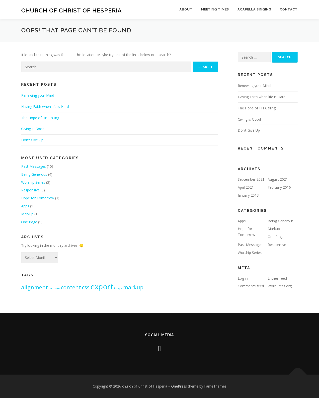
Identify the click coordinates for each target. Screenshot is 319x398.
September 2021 (251, 179)
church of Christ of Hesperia (71, 10)
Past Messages (33, 166)
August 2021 (278, 179)
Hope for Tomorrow (37, 198)
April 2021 (246, 187)
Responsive (30, 190)
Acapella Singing (254, 9)
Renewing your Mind (37, 95)
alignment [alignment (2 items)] (34, 287)
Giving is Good (32, 128)
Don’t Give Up (32, 140)
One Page (29, 222)
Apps (25, 206)
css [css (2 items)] (85, 287)
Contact (289, 9)
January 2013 (248, 195)
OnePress (179, 386)
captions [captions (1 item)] (54, 288)
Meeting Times (215, 9)
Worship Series (33, 182)
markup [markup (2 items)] (133, 287)
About (186, 9)
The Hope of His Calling (40, 117)
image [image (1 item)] (118, 288)
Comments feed (251, 286)
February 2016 (279, 187)
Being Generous (34, 174)
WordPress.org (280, 286)
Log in (243, 278)
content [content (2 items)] (71, 287)
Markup (27, 214)
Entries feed (277, 278)
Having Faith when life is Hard (45, 106)
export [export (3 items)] (101, 287)
